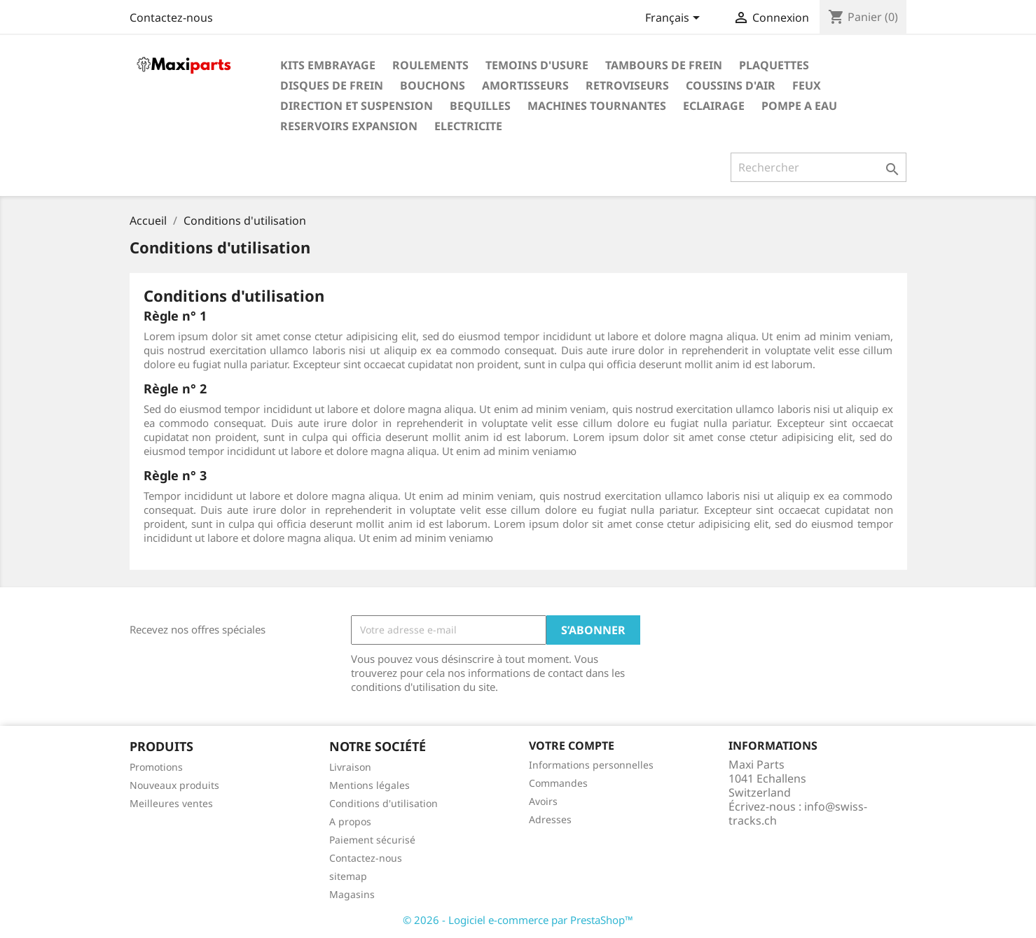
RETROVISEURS (627, 85)
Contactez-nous (171, 17)
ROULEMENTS (430, 65)
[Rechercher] (818, 167)
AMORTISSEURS (525, 85)
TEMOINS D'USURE (536, 65)
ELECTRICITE (468, 126)
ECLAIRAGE (714, 105)
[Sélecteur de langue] (675, 18)
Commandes (558, 783)
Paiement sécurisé (372, 839)
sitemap (348, 876)
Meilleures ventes (171, 803)
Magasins (352, 894)
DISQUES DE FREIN (331, 85)
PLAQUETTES (774, 65)
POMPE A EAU (799, 105)
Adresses (550, 819)
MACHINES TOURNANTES (596, 105)
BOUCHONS (432, 85)
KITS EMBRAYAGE (327, 65)
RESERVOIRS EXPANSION (348, 126)
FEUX (806, 85)
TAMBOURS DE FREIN (663, 65)
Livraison (350, 767)
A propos (350, 821)
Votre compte (571, 745)
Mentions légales (369, 785)
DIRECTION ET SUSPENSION (356, 105)
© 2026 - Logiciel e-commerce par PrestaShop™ (518, 920)
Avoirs (543, 801)
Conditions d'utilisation (383, 803)
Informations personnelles (591, 764)
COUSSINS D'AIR (730, 85)
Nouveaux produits (174, 785)
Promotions (156, 767)
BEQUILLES (480, 105)
